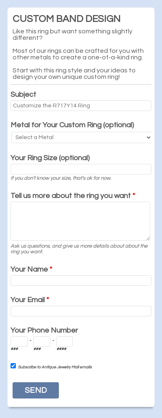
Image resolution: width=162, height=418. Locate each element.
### (14, 349)
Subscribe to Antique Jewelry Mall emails (55, 367)
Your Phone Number (44, 330)
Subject (23, 94)
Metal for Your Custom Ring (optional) (72, 125)
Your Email (30, 300)
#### (61, 349)
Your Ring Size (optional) (50, 158)
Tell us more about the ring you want (73, 196)
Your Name (31, 269)
